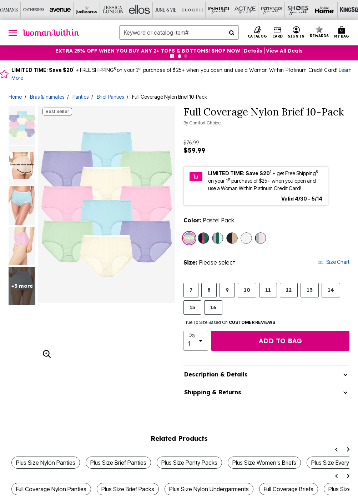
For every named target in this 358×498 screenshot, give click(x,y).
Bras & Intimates (47, 97)
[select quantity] (195, 341)
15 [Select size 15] (192, 307)
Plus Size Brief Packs (127, 489)
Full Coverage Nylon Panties (51, 489)
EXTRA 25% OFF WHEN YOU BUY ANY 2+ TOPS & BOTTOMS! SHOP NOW (147, 51)
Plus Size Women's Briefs (264, 462)
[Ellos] (139, 10)
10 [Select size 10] (247, 289)
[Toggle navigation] (13, 32)
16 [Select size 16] (213, 307)
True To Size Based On (229, 322)
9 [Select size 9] (227, 289)
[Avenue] (60, 10)
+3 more (22, 286)
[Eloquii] (192, 10)
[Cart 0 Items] (343, 32)
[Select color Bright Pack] (203, 238)
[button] (296, 32)
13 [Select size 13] (310, 289)
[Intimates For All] (271, 10)
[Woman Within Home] (50, 32)
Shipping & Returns (212, 392)
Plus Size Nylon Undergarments (209, 489)
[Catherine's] (34, 10)
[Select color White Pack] (246, 238)
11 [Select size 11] (268, 289)
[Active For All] (245, 10)
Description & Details (216, 374)
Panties (80, 97)
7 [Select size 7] (191, 289)
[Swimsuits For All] (219, 10)
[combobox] (178, 32)
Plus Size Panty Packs (189, 462)
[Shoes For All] (298, 10)
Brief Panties (110, 97)
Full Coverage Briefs (288, 489)
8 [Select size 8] (209, 289)
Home (15, 97)
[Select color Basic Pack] (260, 238)
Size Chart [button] (333, 262)
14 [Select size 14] (331, 289)
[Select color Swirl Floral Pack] (217, 238)
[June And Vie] (166, 10)
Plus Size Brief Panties (118, 462)
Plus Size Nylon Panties (45, 462)
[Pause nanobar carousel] (172, 56)
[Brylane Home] (324, 10)
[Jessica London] (113, 10)
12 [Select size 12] (289, 289)
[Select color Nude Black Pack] (232, 238)
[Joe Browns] (87, 10)
